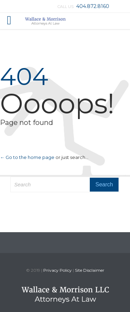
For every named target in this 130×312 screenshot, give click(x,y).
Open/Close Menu (13, 21)
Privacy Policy (57, 270)
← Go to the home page (27, 157)
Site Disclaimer (89, 270)
